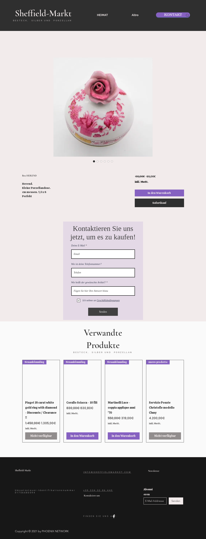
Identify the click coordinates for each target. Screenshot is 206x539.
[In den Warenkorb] (82, 436)
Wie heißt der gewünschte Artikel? (88, 282)
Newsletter (153, 470)
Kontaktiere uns (92, 495)
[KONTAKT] (173, 14)
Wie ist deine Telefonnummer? (86, 264)
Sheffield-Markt (23, 470)
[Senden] (103, 312)
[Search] (187, 15)
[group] (103, 401)
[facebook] (114, 516)
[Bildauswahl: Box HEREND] (94, 161)
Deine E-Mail (78, 245)
